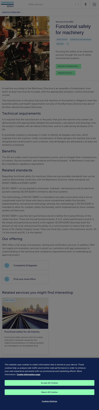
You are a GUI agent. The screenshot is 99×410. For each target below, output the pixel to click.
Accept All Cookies (49, 385)
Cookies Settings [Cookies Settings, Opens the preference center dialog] (49, 403)
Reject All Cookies (49, 394)
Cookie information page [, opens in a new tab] (28, 376)
